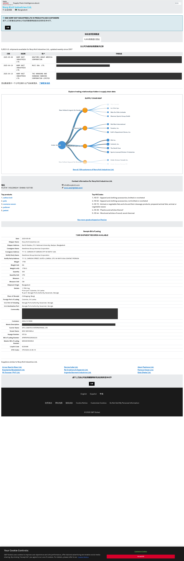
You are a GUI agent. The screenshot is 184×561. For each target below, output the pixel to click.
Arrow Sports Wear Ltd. (12, 367)
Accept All (140, 557)
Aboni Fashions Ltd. (146, 367)
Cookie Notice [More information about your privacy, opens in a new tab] (83, 558)
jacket (5, 210)
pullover (6, 207)
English (84, 394)
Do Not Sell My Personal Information (124, 403)
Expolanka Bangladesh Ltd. (13, 370)
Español (93, 394)
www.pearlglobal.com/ (73, 188)
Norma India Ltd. (71, 367)
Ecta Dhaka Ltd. (144, 372)
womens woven (9, 204)
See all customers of (93, 170)
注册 (7, 27)
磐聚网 (8, 3)
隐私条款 (69, 403)
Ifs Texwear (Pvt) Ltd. (11, 372)
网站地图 (58, 403)
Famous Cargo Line (145, 370)
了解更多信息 (44, 83)
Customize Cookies (98, 403)
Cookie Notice (82, 403)
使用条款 (48, 403)
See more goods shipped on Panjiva (92, 220)
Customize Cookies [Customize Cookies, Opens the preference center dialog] (141, 552)
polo (5, 201)
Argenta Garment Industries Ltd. (77, 372)
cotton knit (7, 198)
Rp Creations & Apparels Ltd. (76, 370)
